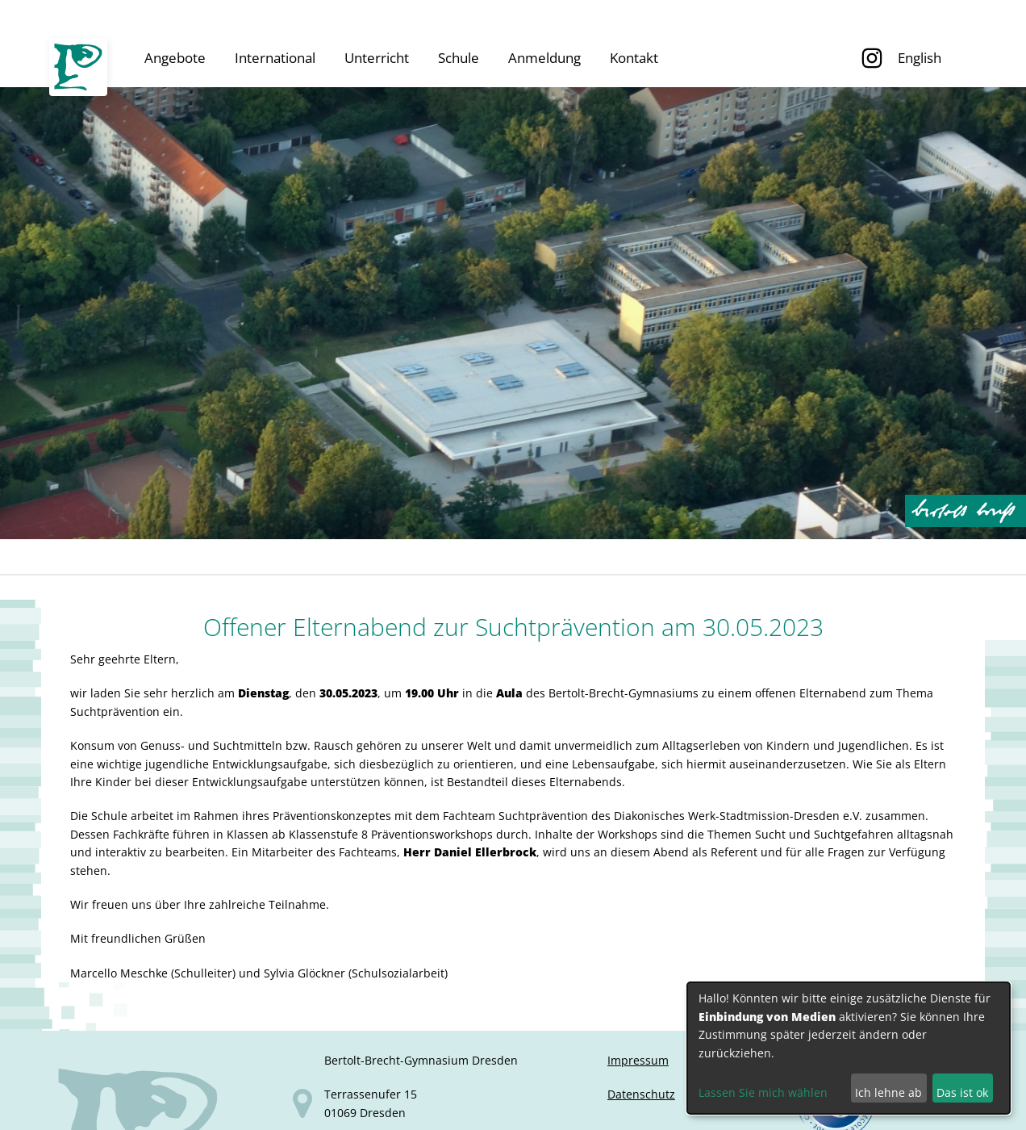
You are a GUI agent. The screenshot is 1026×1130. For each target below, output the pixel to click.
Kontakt (634, 57)
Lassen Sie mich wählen (763, 1092)
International (275, 57)
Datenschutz (641, 1094)
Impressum (638, 1060)
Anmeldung (544, 57)
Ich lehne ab (888, 1092)
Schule (458, 57)
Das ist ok (962, 1092)
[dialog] (848, 1048)
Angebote (175, 57)
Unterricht (376, 57)
